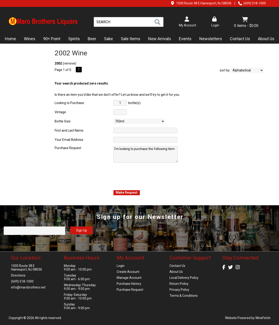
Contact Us (240, 38)
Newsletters (209, 39)
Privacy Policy (179, 289)
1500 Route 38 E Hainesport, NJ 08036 (203, 3)
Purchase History (129, 283)
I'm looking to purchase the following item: (145, 154)
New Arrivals (159, 38)
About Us (264, 39)
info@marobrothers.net (28, 287)
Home (10, 38)
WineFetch (263, 318)
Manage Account (129, 278)
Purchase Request (130, 289)
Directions (18, 275)
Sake (108, 38)
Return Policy (179, 283)
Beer (90, 39)
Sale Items (130, 38)
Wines (28, 39)
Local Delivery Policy (183, 278)
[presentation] (148, 176)
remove (69, 63)
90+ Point (51, 38)
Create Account (128, 272)
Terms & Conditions (183, 295)
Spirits (72, 39)
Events (185, 38)
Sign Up (81, 230)
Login (214, 22)
